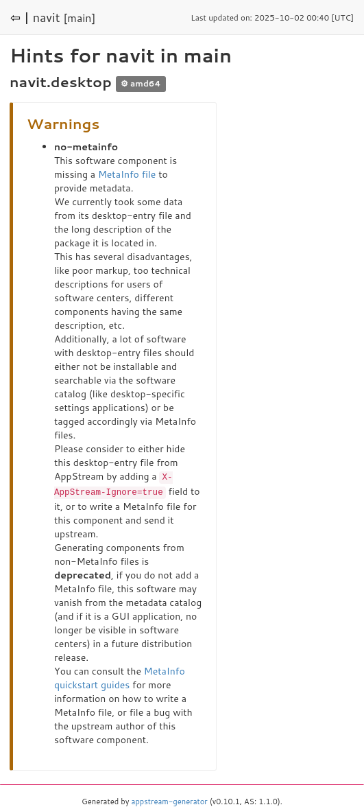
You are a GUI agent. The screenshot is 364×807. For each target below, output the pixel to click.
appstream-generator (170, 800)
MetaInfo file (127, 174)
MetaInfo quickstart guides (119, 676)
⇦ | (19, 17)
